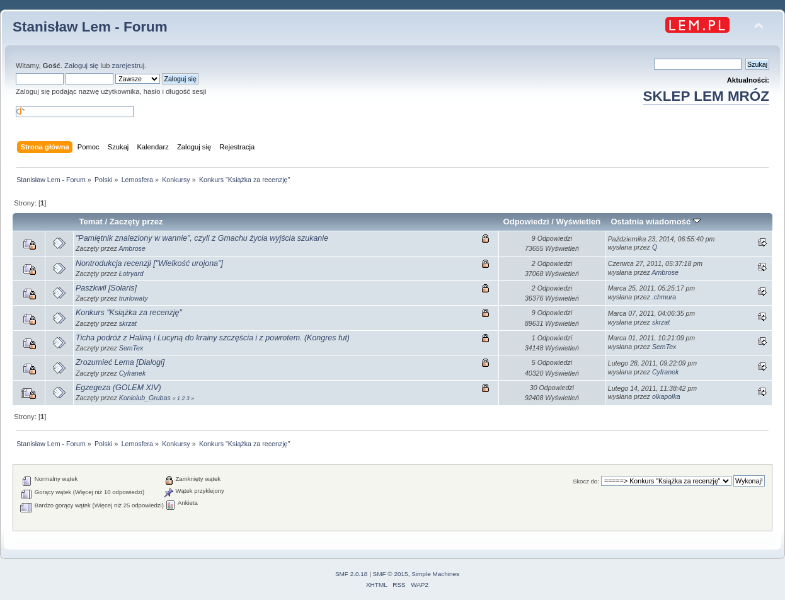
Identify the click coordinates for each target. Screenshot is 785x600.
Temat (91, 221)
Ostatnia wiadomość (655, 221)
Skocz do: (586, 481)
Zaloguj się (81, 65)
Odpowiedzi (526, 221)
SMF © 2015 (390, 573)
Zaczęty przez (136, 221)
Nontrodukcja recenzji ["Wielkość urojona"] (149, 263)
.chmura (664, 297)
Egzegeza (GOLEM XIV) (118, 387)
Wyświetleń (578, 221)
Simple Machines (435, 573)
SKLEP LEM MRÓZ (706, 96)
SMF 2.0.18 (351, 573)
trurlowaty (133, 298)
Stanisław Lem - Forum (90, 27)
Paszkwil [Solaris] (106, 288)
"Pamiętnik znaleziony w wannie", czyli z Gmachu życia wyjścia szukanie (202, 238)
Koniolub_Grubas (145, 397)
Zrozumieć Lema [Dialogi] (120, 362)
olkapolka (666, 396)
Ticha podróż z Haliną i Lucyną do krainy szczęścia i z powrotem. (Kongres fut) (213, 337)
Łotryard (131, 273)
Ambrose (131, 248)
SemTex (131, 348)
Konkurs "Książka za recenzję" (129, 312)
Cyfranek (132, 373)
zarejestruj (128, 65)
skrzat (128, 323)
